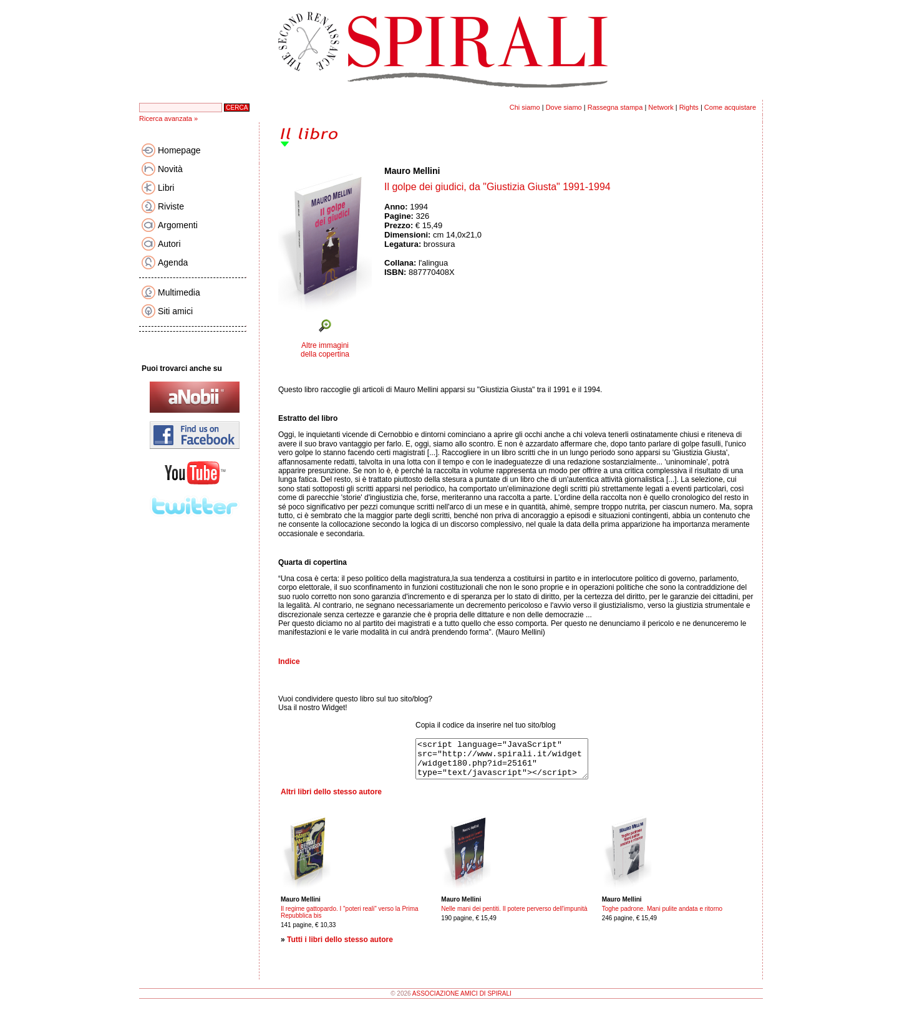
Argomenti (178, 225)
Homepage (179, 150)
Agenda (173, 262)
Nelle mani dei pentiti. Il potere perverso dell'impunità (514, 916)
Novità (170, 169)
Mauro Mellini (412, 171)
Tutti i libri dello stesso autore (340, 947)
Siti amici (175, 311)
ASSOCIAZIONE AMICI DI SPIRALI (462, 1001)
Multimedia (179, 292)
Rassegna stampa (615, 107)
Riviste (171, 206)
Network (660, 107)
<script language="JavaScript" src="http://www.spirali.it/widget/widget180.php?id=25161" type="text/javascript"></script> (511, 762)
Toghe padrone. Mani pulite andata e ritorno (662, 916)
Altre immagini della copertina (325, 349)
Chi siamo (525, 107)
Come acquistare (730, 107)
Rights (689, 107)
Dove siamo (564, 107)
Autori (169, 244)
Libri (166, 188)
